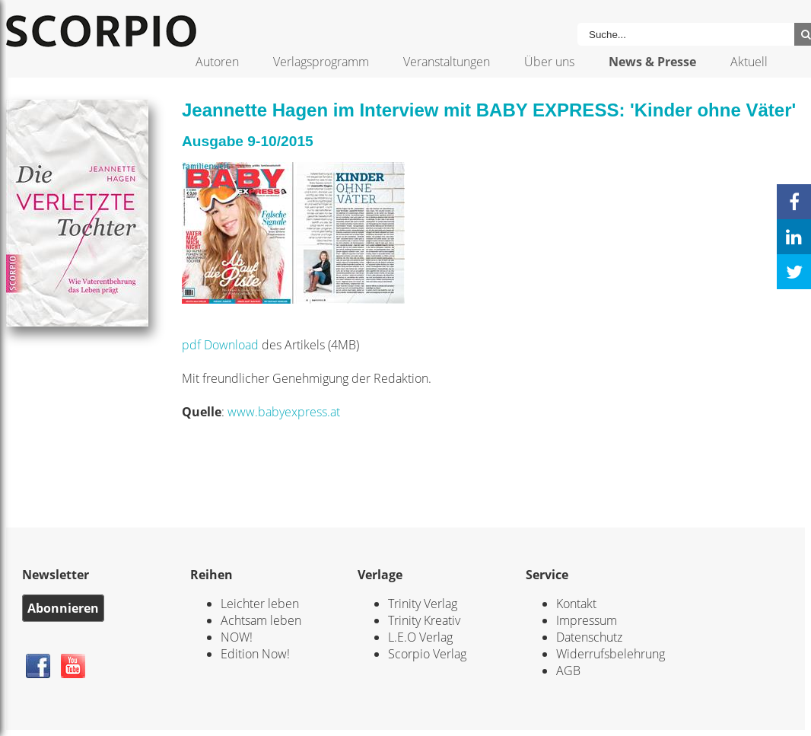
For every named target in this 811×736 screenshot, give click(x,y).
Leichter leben (260, 603)
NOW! (237, 637)
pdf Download (220, 344)
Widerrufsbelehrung (610, 653)
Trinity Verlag (422, 603)
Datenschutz (589, 637)
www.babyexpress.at (283, 411)
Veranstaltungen (446, 61)
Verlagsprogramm (321, 61)
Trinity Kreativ (424, 620)
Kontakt (576, 603)
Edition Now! (255, 653)
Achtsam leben (261, 620)
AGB (568, 670)
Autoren (217, 61)
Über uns (549, 61)
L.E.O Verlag (420, 637)
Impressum (586, 620)
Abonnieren (63, 608)
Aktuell (749, 61)
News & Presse (652, 61)
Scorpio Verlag (427, 653)
